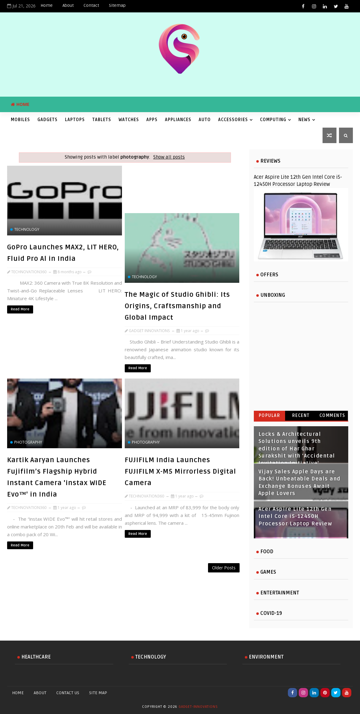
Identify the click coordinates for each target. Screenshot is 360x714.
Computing (273, 119)
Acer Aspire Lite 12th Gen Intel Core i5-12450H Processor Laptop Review (295, 516)
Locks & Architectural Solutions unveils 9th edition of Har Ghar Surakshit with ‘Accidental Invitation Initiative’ (296, 449)
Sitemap (117, 5)
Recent (301, 415)
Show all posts (169, 157)
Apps (152, 119)
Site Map (98, 692)
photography (28, 442)
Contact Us (67, 692)
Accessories (233, 119)
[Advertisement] (124, 579)
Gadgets (47, 119)
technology (26, 229)
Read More (20, 309)
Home (47, 5)
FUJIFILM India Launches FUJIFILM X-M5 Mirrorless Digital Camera (180, 471)
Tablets (101, 119)
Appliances (178, 119)
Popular (269, 415)
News (304, 119)
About (68, 5)
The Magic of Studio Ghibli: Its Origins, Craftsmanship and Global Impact (177, 306)
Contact (91, 5)
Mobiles (20, 119)
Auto (205, 119)
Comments (332, 415)
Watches (129, 119)
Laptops (75, 119)
